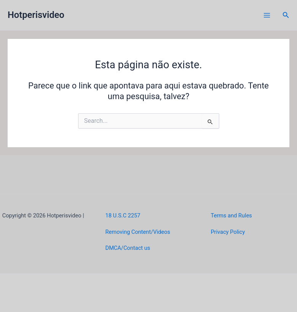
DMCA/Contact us (127, 247)
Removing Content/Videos (137, 231)
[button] (286, 15)
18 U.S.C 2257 (122, 215)
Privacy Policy (228, 231)
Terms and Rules (231, 215)
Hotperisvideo (36, 15)
